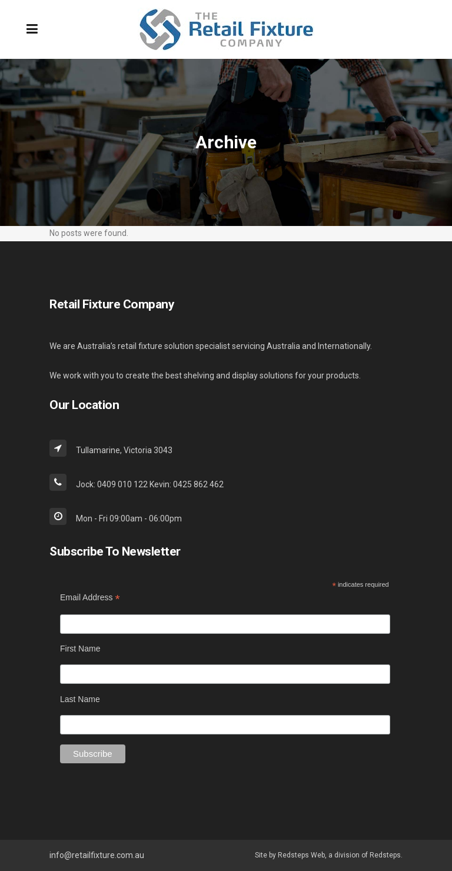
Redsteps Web (301, 855)
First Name (80, 648)
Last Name (80, 699)
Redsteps (385, 855)
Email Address (90, 597)
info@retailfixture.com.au (96, 855)
